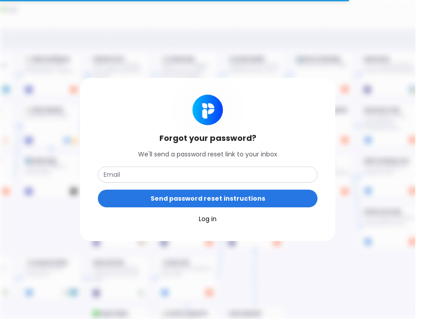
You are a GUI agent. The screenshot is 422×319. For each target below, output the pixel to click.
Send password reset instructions (208, 198)
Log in (208, 218)
